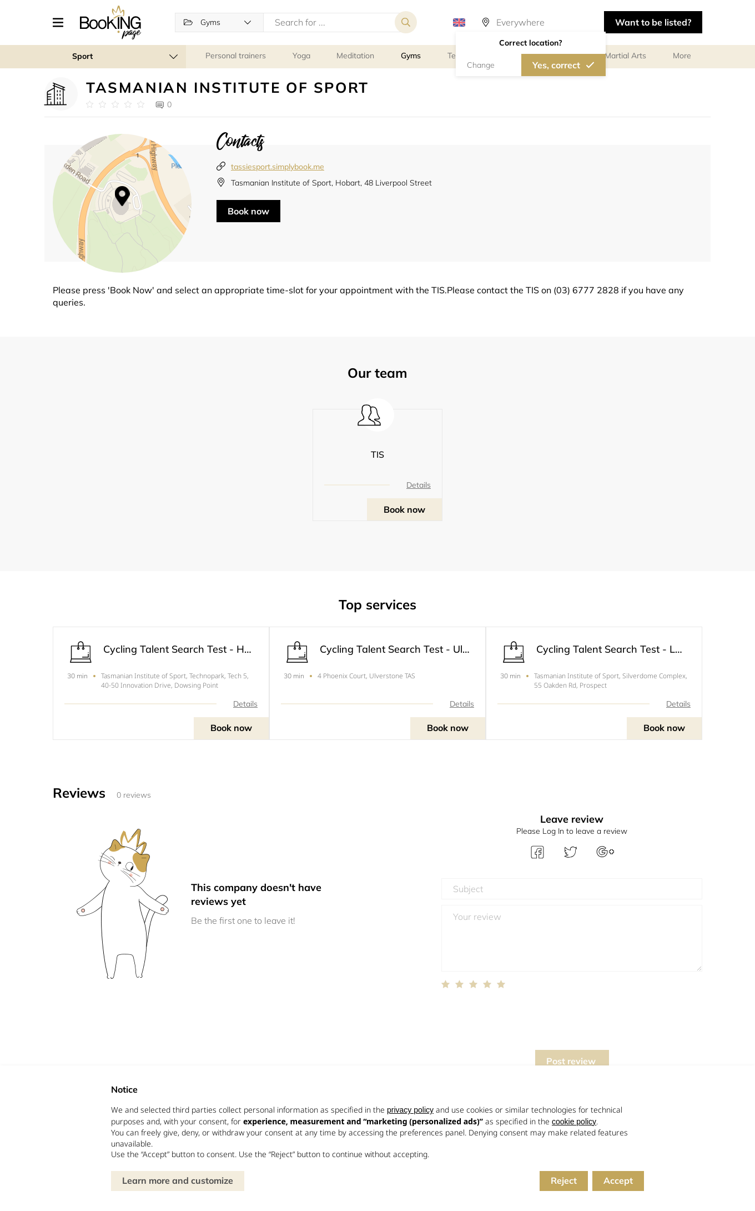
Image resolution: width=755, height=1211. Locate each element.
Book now (248, 211)
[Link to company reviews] (115, 104)
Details (418, 485)
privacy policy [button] (410, 1109)
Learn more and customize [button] (177, 1180)
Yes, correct (556, 65)
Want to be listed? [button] (653, 22)
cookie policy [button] (574, 1121)
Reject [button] (564, 1180)
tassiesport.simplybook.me (277, 167)
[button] (62, 22)
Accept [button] (618, 1180)
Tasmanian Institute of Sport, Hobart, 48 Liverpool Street (331, 183)
